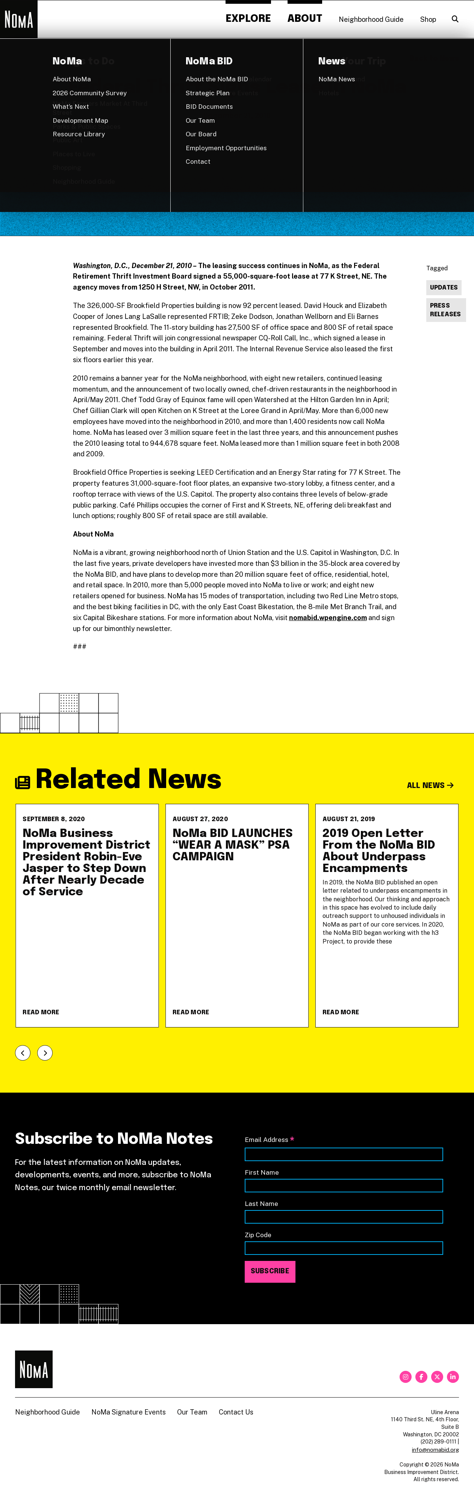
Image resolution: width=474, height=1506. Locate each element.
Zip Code (258, 1235)
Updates (444, 288)
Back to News (434, 58)
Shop (428, 19)
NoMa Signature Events (128, 1412)
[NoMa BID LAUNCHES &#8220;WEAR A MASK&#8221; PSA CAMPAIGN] (237, 915)
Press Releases (445, 310)
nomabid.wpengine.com (328, 618)
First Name (262, 1172)
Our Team (192, 1412)
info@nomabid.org (435, 1450)
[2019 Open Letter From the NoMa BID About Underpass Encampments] (387, 915)
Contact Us (236, 1412)
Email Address (269, 1140)
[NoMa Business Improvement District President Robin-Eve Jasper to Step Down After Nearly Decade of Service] (87, 915)
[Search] (455, 19)
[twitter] (437, 1377)
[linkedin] (453, 1377)
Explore (248, 19)
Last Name (261, 1203)
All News (430, 786)
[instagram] (406, 1377)
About (305, 19)
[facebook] (421, 1377)
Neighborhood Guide (371, 19)
